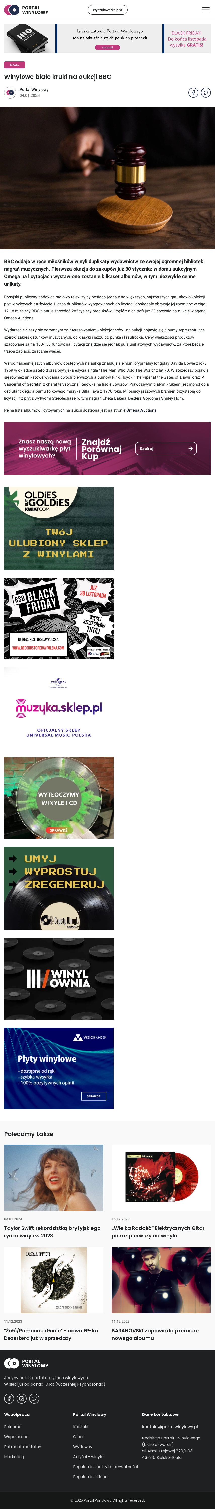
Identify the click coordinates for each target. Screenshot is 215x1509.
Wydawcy (82, 1447)
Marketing (14, 1457)
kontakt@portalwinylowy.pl (170, 1427)
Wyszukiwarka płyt (107, 10)
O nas (78, 1437)
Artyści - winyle (88, 1457)
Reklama (12, 1427)
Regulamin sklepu (90, 1477)
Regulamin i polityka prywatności (105, 1467)
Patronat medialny (22, 1447)
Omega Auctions (141, 410)
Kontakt (81, 1427)
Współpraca (16, 1437)
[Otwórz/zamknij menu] (206, 10)
